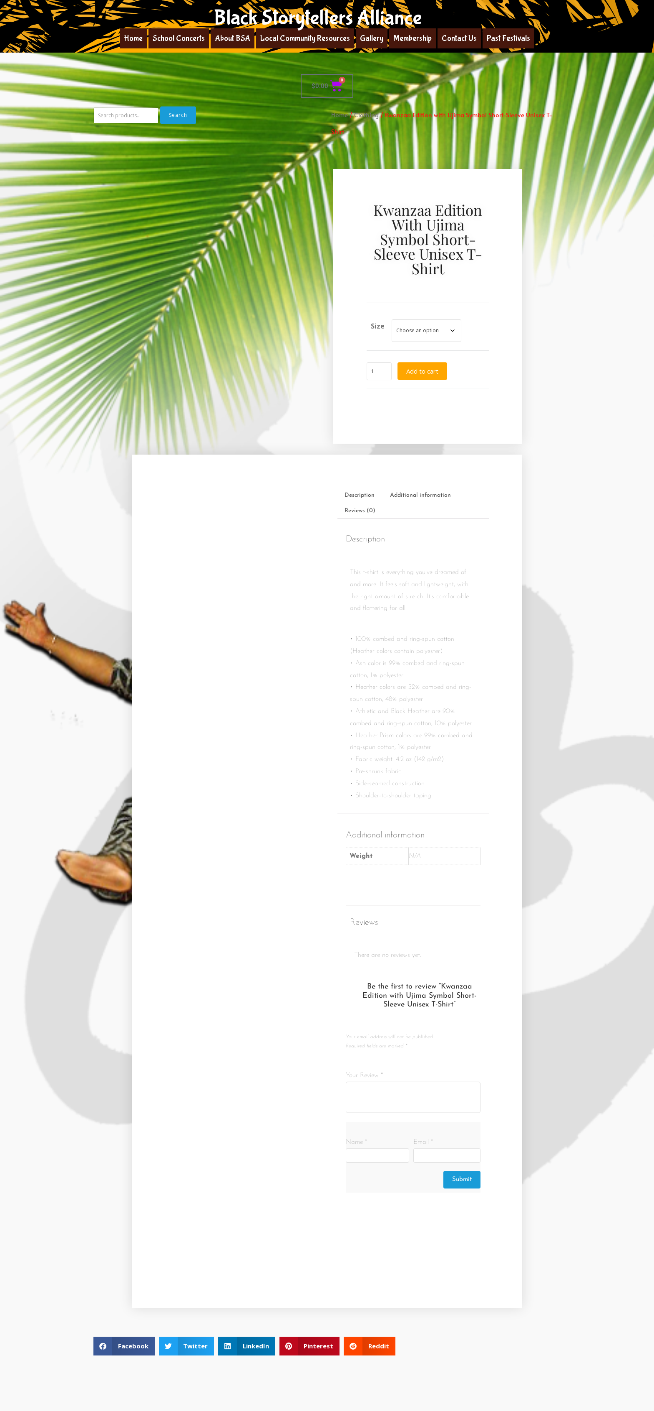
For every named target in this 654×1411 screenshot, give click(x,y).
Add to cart (422, 371)
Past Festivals (508, 38)
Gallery (371, 38)
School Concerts (179, 38)
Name (356, 1142)
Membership (412, 38)
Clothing (366, 115)
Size (378, 326)
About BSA (232, 38)
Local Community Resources (305, 38)
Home (133, 38)
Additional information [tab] (420, 495)
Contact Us (459, 38)
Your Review (364, 1075)
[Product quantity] (379, 371)
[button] (124, 1346)
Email (423, 1142)
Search (178, 115)
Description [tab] (360, 495)
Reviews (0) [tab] (360, 511)
